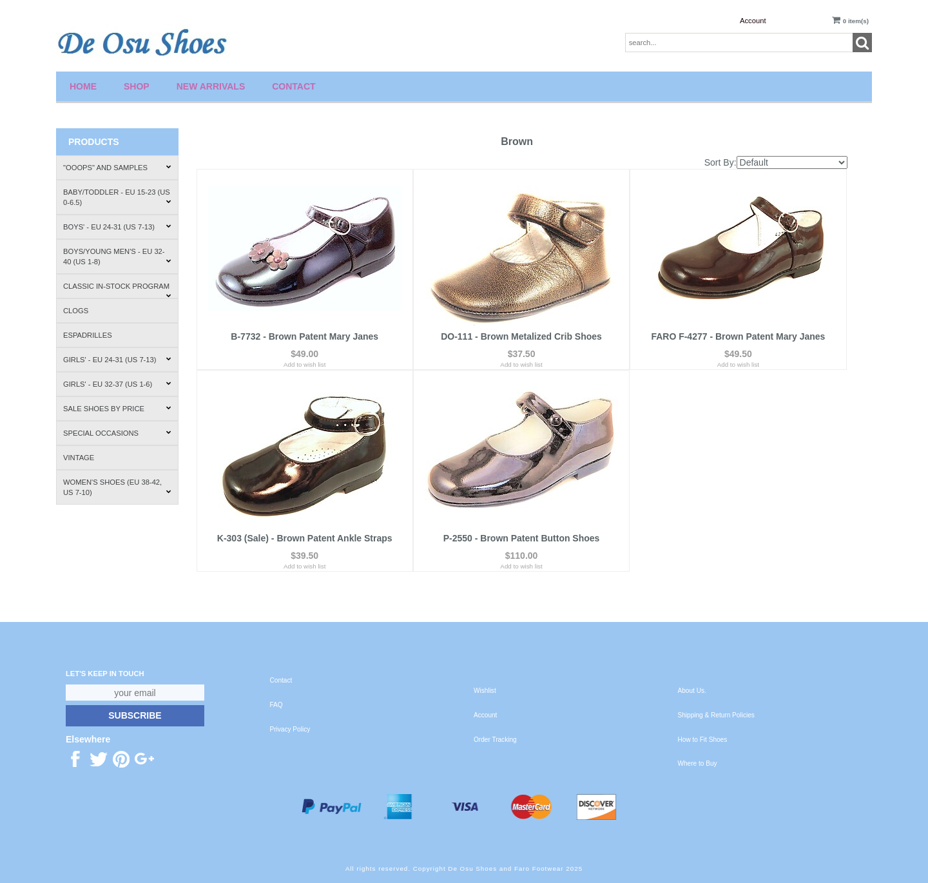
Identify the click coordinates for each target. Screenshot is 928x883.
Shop (137, 86)
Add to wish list (304, 364)
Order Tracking (495, 739)
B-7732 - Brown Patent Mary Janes (304, 336)
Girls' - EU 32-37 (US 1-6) (117, 384)
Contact (293, 86)
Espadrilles (87, 335)
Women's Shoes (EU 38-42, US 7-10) (117, 487)
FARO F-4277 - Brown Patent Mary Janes (738, 336)
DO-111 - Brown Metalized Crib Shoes (521, 336)
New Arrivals (211, 86)
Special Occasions (117, 433)
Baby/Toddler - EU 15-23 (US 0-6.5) (117, 197)
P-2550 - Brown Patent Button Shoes (521, 538)
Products (93, 142)
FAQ (276, 704)
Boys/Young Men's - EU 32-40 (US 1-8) (117, 256)
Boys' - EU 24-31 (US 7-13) (117, 227)
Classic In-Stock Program (117, 290)
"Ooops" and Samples (117, 167)
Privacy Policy (290, 729)
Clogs (75, 311)
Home (83, 86)
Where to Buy (697, 763)
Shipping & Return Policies (716, 715)
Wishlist (485, 690)
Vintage (78, 457)
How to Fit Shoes (703, 739)
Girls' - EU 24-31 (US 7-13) (117, 360)
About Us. (692, 690)
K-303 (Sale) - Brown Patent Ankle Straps (304, 538)
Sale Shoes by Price (117, 408)
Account (753, 20)
